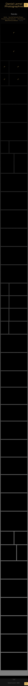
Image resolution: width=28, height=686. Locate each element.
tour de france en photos (16, 17)
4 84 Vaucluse (21, 19)
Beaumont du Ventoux (11, 20)
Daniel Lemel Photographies (14, 5)
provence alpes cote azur (8, 19)
